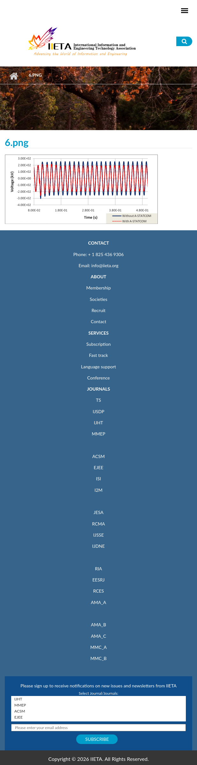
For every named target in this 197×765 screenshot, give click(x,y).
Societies (98, 299)
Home (13, 76)
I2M (98, 490)
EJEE (98, 467)
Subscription (98, 344)
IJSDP (98, 411)
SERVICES (98, 333)
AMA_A (98, 602)
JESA (99, 512)
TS (98, 400)
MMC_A (98, 647)
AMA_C (98, 636)
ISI (98, 478)
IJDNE (98, 546)
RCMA (98, 523)
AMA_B (98, 624)
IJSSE (98, 535)
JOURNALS (98, 389)
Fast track (98, 355)
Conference (98, 377)
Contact (98, 321)
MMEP (99, 433)
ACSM (98, 456)
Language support (98, 366)
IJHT (98, 422)
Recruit (98, 310)
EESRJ (98, 579)
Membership (98, 287)
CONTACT (98, 243)
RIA (98, 568)
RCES (98, 591)
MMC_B (99, 658)
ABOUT (98, 276)
